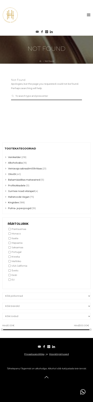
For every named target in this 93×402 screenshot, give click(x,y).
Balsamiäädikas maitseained (24, 179)
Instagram (52, 383)
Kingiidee (13, 202)
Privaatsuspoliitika (34, 354)
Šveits (15, 270)
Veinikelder (14, 157)
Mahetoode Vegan (18, 197)
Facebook (38, 383)
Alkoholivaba (15, 162)
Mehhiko (16, 261)
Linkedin (65, 383)
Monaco (16, 233)
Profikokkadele (16, 185)
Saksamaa (17, 247)
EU (13, 279)
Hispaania (17, 243)
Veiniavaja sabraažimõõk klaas (25, 168)
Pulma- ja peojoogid (19, 208)
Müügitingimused (59, 354)
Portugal (16, 252)
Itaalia (15, 238)
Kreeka (16, 256)
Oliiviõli (12, 174)
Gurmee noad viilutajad (21, 191)
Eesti (14, 275)
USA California (19, 266)
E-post (26, 383)
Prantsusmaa (19, 229)
